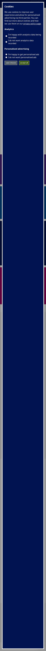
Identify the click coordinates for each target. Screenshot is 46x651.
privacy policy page (32, 23)
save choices (11, 63)
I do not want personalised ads (22, 57)
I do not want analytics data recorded (20, 42)
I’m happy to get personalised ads (23, 54)
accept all (24, 63)
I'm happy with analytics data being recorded (24, 36)
